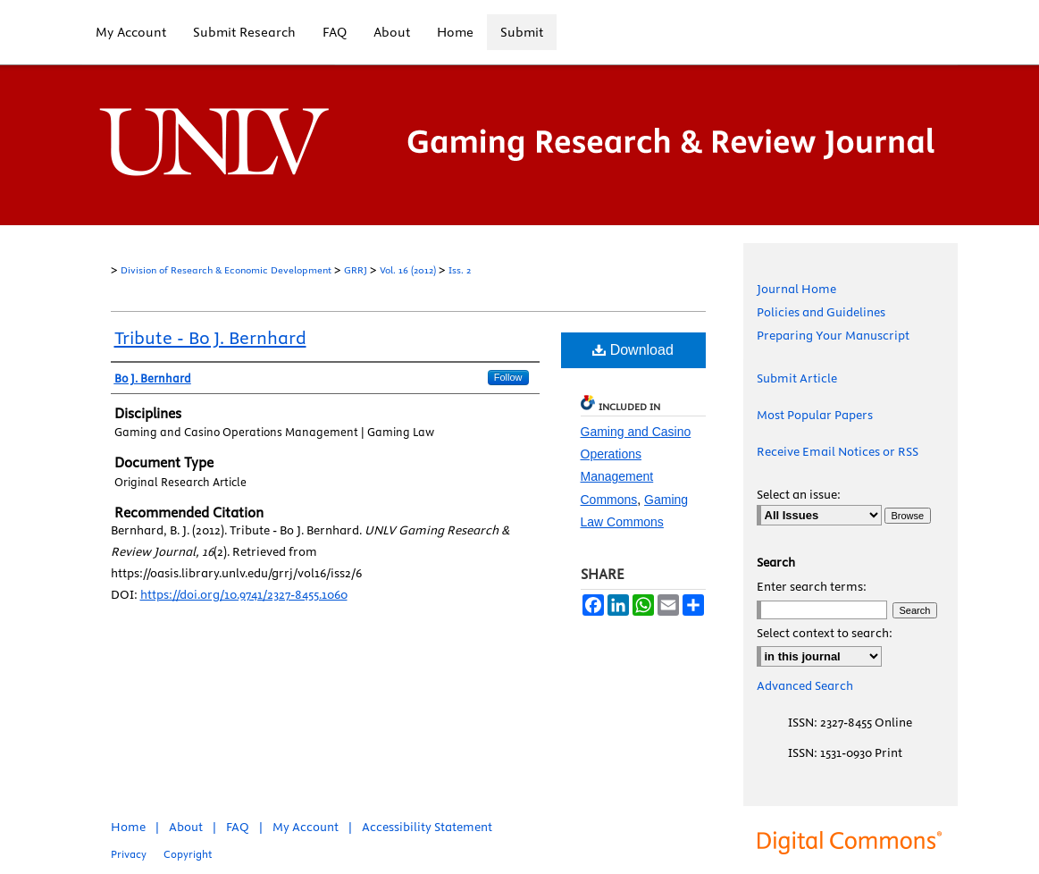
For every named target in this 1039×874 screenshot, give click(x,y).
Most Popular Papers (815, 415)
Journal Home (796, 289)
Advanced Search (805, 685)
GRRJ (355, 270)
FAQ (237, 827)
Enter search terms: (812, 586)
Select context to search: (824, 633)
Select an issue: (799, 494)
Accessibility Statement (427, 827)
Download (633, 349)
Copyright (187, 854)
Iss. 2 (459, 270)
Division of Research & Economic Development (226, 270)
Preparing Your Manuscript (833, 335)
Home (128, 827)
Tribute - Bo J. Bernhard (210, 337)
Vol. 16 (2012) (408, 270)
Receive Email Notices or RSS (837, 451)
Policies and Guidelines (821, 312)
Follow (508, 377)
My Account (305, 827)
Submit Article (797, 378)
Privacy (129, 854)
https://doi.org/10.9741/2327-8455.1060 (244, 594)
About (186, 827)
